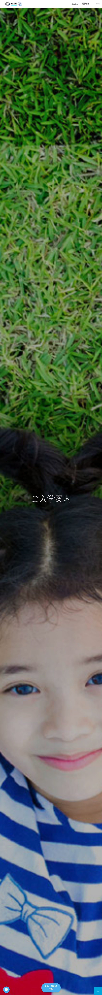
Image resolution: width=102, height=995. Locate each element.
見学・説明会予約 (51, 987)
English (75, 4)
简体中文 (85, 4)
